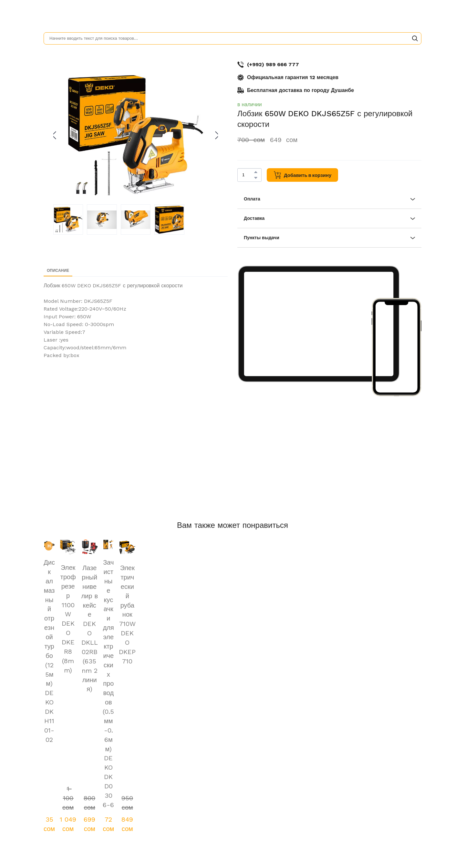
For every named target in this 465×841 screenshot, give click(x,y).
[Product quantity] (248, 175)
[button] (415, 38)
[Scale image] (318, 324)
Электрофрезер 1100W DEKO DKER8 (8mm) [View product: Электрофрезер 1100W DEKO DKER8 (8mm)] (68, 619)
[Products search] (232, 38)
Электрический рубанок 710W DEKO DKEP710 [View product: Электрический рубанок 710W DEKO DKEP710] (127, 614)
